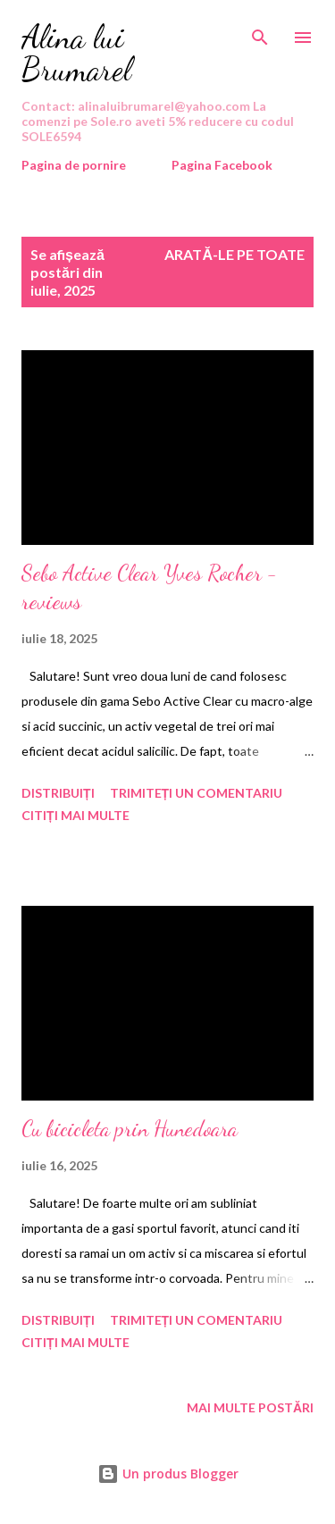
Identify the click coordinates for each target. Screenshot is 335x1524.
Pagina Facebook (222, 164)
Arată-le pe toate (234, 254)
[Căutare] (260, 32)
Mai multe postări (250, 1407)
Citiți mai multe (75, 815)
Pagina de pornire (73, 164)
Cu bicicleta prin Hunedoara (129, 1129)
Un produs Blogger (168, 1473)
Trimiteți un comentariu (196, 792)
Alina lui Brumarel (76, 53)
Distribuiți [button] (58, 792)
